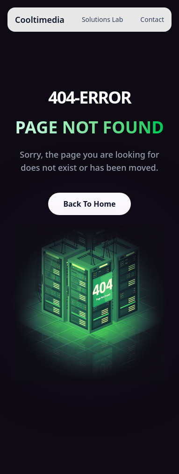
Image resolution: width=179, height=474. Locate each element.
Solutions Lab (102, 19)
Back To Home (89, 204)
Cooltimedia (39, 19)
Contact (152, 19)
